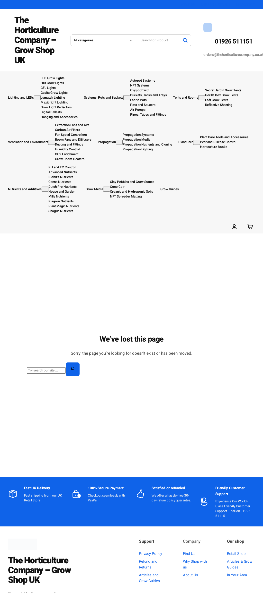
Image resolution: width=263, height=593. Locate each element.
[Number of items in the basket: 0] (250, 226)
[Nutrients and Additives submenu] (45, 189)
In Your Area (237, 574)
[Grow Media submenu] (106, 189)
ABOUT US (188, 4)
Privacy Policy (150, 553)
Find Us (189, 553)
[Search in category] (103, 40)
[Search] (185, 40)
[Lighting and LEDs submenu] (37, 97)
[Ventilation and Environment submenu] (51, 142)
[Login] (234, 226)
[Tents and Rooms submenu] (201, 97)
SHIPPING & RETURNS (215, 4)
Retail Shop (236, 553)
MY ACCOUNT (245, 4)
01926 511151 (233, 41)
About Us (190, 574)
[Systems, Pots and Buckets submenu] (126, 97)
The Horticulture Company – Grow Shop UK (36, 40)
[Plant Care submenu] (196, 142)
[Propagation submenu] (119, 142)
